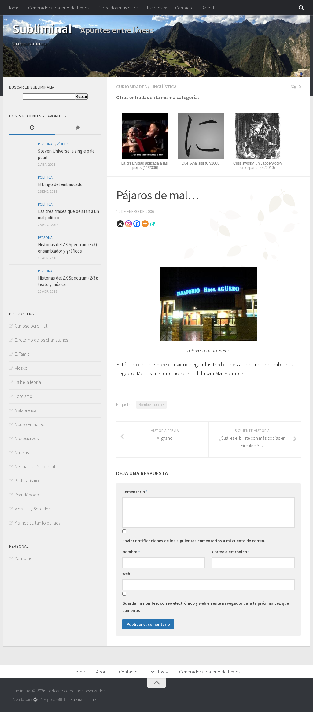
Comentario (135, 491)
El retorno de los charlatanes (41, 340)
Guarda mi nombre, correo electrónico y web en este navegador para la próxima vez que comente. (205, 606)
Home (13, 8)
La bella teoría (28, 382)
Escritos (154, 8)
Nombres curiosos (151, 404)
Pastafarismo (27, 481)
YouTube (23, 558)
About (208, 8)
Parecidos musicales (118, 8)
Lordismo (23, 396)
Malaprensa (25, 410)
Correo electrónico (231, 551)
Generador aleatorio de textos (58, 8)
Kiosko (21, 368)
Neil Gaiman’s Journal (35, 466)
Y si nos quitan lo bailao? (38, 523)
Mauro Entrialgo (30, 424)
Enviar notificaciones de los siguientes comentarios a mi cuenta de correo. (193, 540)
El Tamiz (22, 354)
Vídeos (62, 144)
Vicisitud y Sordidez (32, 509)
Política (45, 177)
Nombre (131, 551)
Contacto (184, 8)
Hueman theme (83, 699)
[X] (120, 223)
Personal (46, 144)
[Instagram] (128, 223)
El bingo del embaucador (61, 184)
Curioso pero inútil (32, 326)
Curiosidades (131, 86)
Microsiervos (27, 438)
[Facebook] (136, 223)
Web (126, 573)
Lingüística (164, 86)
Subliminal (41, 28)
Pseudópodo (27, 495)
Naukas (22, 452)
